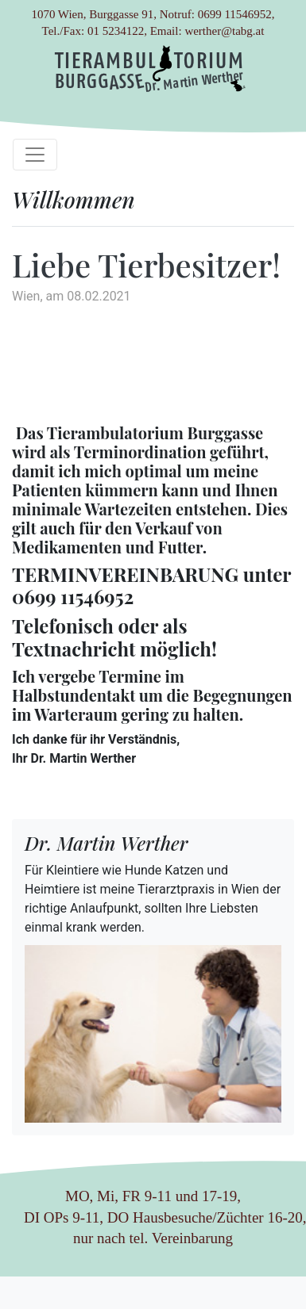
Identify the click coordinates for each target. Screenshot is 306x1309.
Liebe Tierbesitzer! (146, 264)
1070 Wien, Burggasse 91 (92, 14)
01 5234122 (115, 31)
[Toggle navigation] (35, 154)
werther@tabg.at (224, 31)
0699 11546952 (235, 14)
